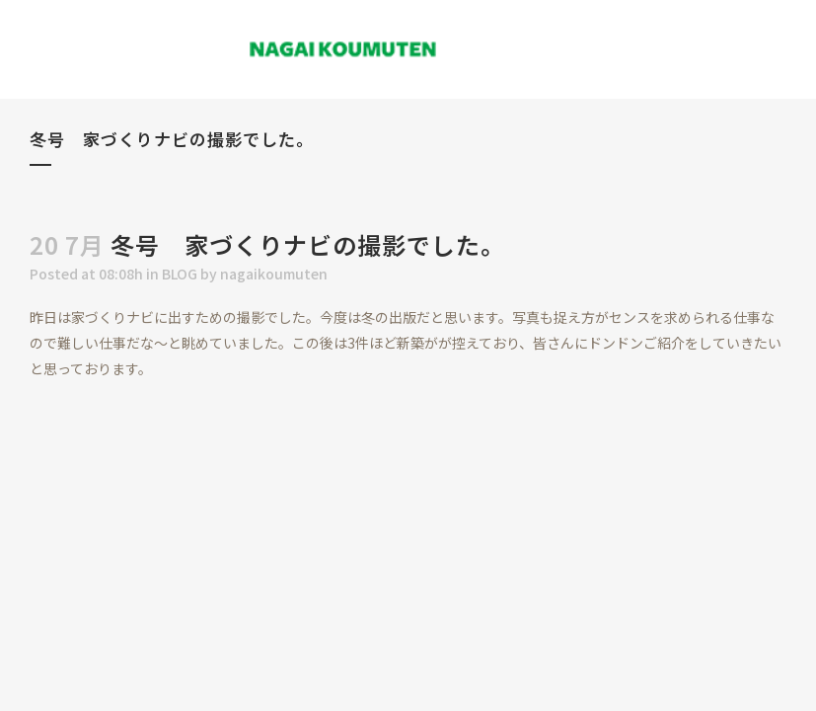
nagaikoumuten (274, 273)
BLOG (179, 273)
